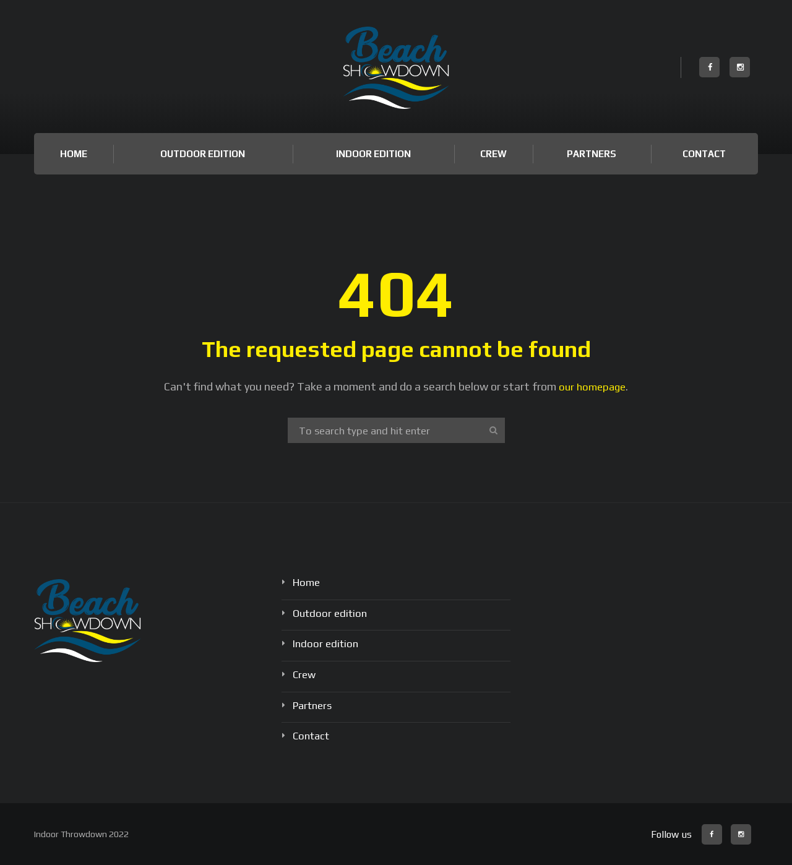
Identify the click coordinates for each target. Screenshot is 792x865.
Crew (493, 153)
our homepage (592, 386)
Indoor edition (373, 153)
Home (73, 153)
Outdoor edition (202, 153)
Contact (704, 153)
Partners (591, 153)
